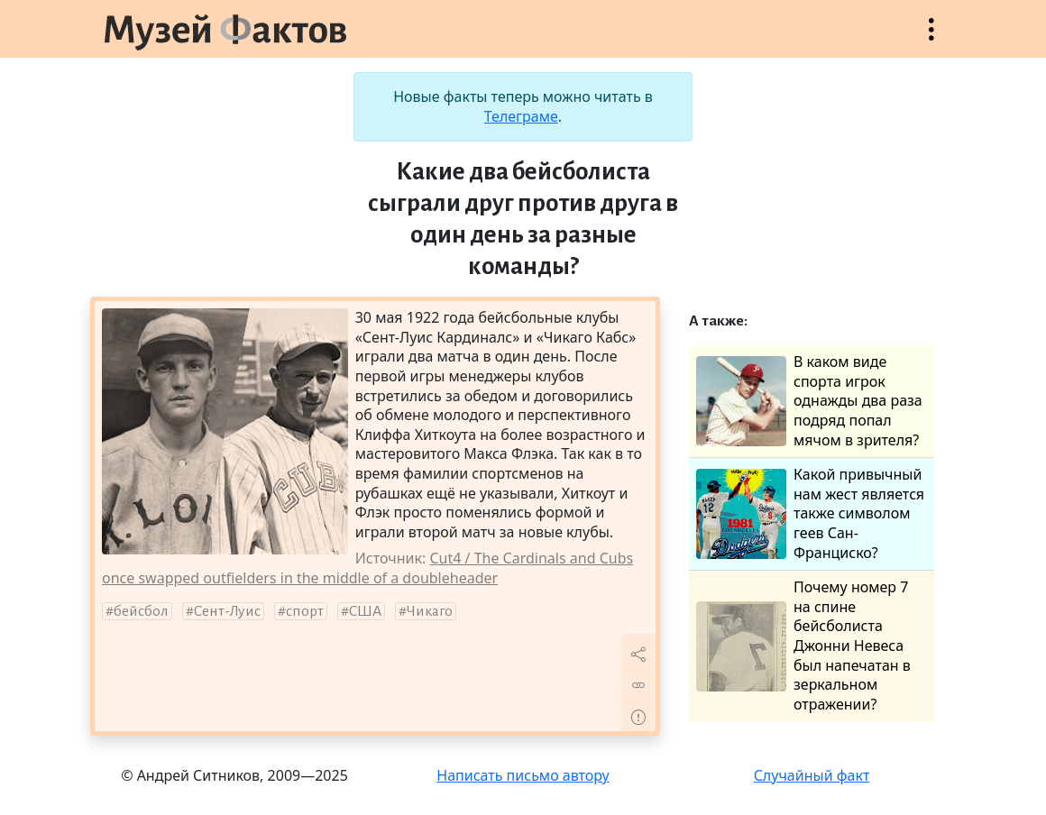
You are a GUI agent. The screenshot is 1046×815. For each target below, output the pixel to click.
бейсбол (141, 611)
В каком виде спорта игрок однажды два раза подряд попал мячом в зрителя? (809, 401)
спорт (305, 611)
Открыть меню (931, 38)
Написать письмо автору (523, 775)
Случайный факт (812, 775)
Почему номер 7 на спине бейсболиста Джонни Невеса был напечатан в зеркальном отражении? (803, 646)
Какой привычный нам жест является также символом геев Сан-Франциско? (810, 513)
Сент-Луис (227, 611)
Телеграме (521, 116)
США (365, 611)
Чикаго (430, 611)
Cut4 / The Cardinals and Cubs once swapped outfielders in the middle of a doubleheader (367, 568)
